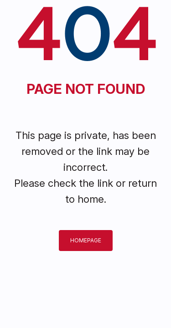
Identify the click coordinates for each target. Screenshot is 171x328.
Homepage (85, 240)
